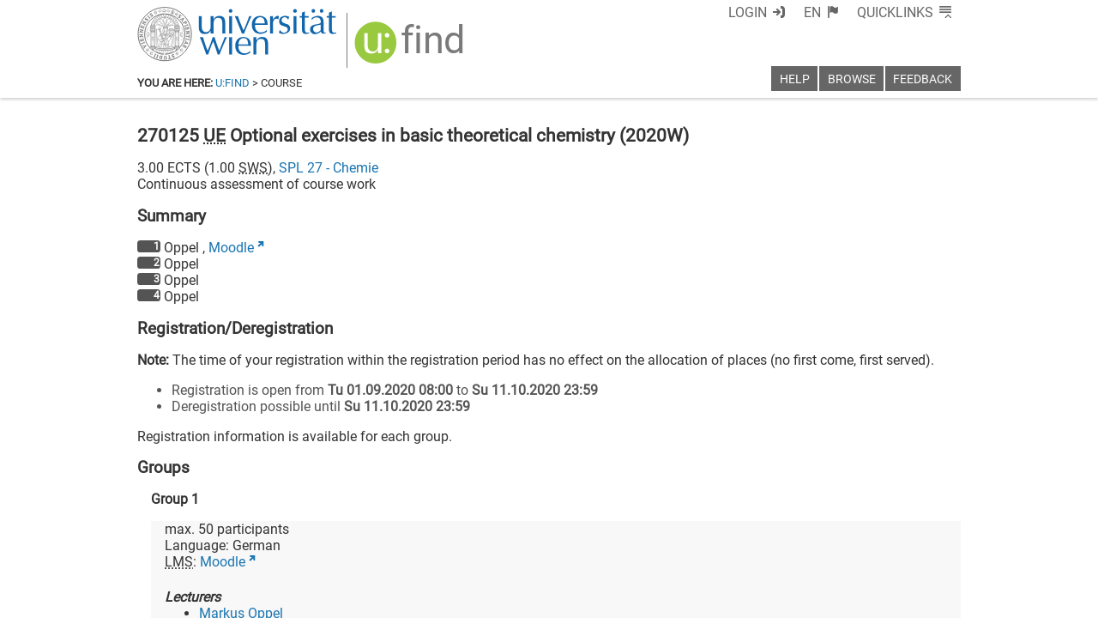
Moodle (231, 247)
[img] (411, 48)
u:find (232, 82)
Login (747, 12)
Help (795, 79)
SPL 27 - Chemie (328, 168)
